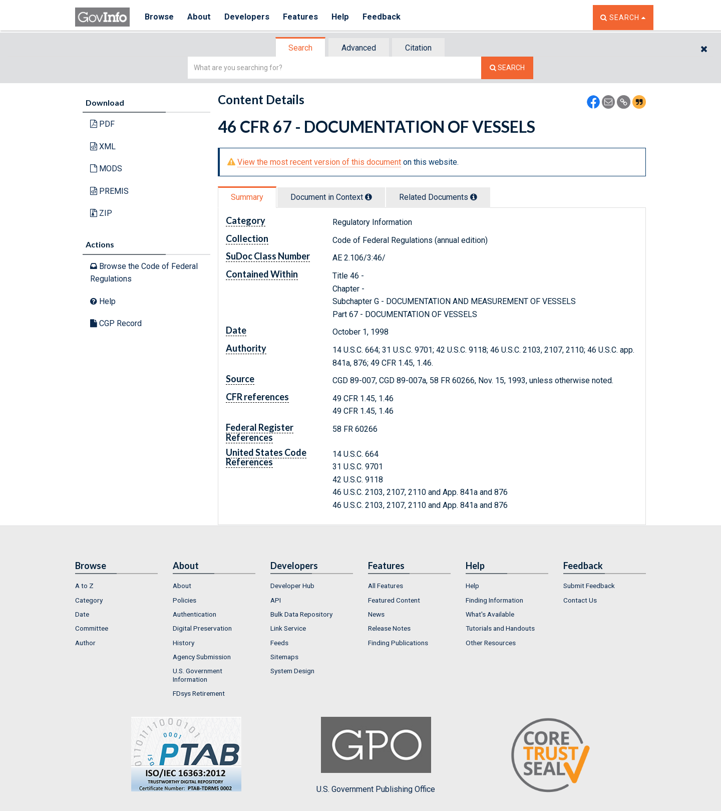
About (200, 17)
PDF (102, 124)
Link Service (288, 628)
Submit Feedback (589, 586)
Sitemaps (284, 657)
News (376, 614)
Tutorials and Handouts (500, 628)
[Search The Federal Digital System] (507, 68)
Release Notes (389, 628)
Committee (91, 628)
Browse (159, 17)
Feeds (279, 643)
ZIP (101, 213)
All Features (385, 586)
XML (103, 146)
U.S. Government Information (197, 675)
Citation (418, 48)
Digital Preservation (202, 628)
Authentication (194, 614)
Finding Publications (398, 643)
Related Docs (438, 197)
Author (85, 643)
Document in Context (331, 197)
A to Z (84, 586)
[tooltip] (368, 197)
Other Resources (491, 643)
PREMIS (109, 191)
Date (82, 614)
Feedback (386, 17)
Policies (184, 600)
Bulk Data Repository (301, 614)
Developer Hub (292, 586)
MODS (106, 168)
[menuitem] (116, 585)
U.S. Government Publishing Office (375, 755)
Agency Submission (202, 657)
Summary (247, 197)
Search (300, 48)
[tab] (300, 48)
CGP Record (116, 323)
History (183, 643)
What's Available (490, 614)
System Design (292, 671)
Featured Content (394, 600)
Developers (248, 17)
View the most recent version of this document (319, 162)
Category (89, 600)
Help (343, 17)
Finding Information (494, 600)
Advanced (358, 48)
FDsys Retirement (199, 693)
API (275, 600)
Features (303, 17)
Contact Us (580, 600)
